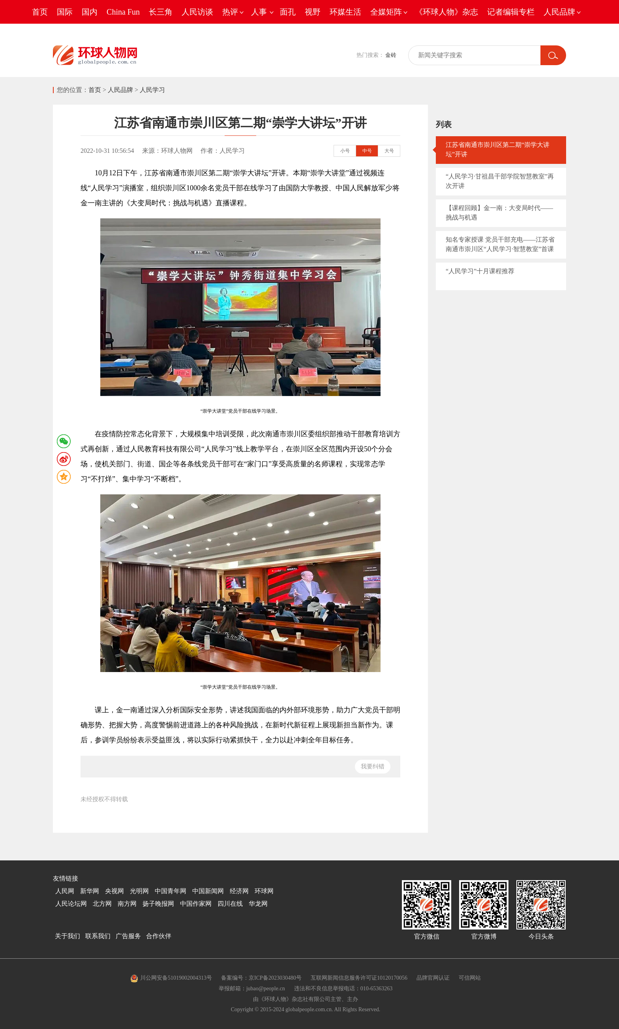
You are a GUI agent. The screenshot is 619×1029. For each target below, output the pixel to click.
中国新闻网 (208, 891)
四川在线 (230, 903)
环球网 (264, 891)
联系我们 (98, 936)
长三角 (161, 12)
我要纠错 (373, 766)
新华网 (89, 891)
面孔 (288, 12)
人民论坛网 (71, 903)
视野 (313, 12)
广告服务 (128, 936)
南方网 (127, 903)
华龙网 (258, 903)
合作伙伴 (158, 936)
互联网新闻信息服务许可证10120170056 (359, 978)
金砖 (390, 55)
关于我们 (67, 936)
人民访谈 (197, 12)
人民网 (64, 891)
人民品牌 (120, 89)
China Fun (123, 12)
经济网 (239, 891)
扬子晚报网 (158, 903)
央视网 (114, 891)
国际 (65, 12)
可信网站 (470, 978)
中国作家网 (196, 903)
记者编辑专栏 (511, 12)
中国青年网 (170, 891)
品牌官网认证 (433, 978)
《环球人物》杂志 (446, 12)
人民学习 (152, 89)
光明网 (139, 891)
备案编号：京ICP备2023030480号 (261, 978)
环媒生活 (345, 12)
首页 (40, 12)
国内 (90, 12)
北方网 (102, 903)
